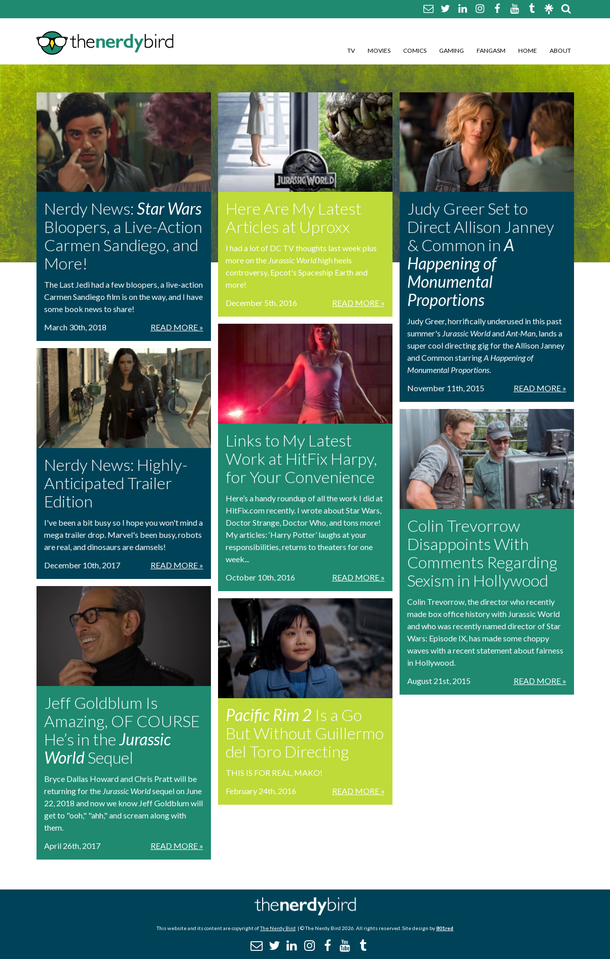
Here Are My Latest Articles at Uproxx (294, 217)
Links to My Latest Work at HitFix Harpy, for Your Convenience (301, 458)
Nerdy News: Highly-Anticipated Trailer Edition (116, 483)
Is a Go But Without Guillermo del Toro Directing (305, 733)
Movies (379, 50)
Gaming (451, 50)
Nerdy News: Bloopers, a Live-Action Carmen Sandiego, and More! (123, 235)
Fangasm (491, 50)
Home (527, 50)
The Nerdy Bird (278, 928)
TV (351, 50)
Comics (414, 50)
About (560, 50)
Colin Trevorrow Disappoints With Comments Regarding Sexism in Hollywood (482, 553)
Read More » (177, 327)
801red (444, 928)
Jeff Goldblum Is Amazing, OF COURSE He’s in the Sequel (122, 730)
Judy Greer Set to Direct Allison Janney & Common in (480, 254)
